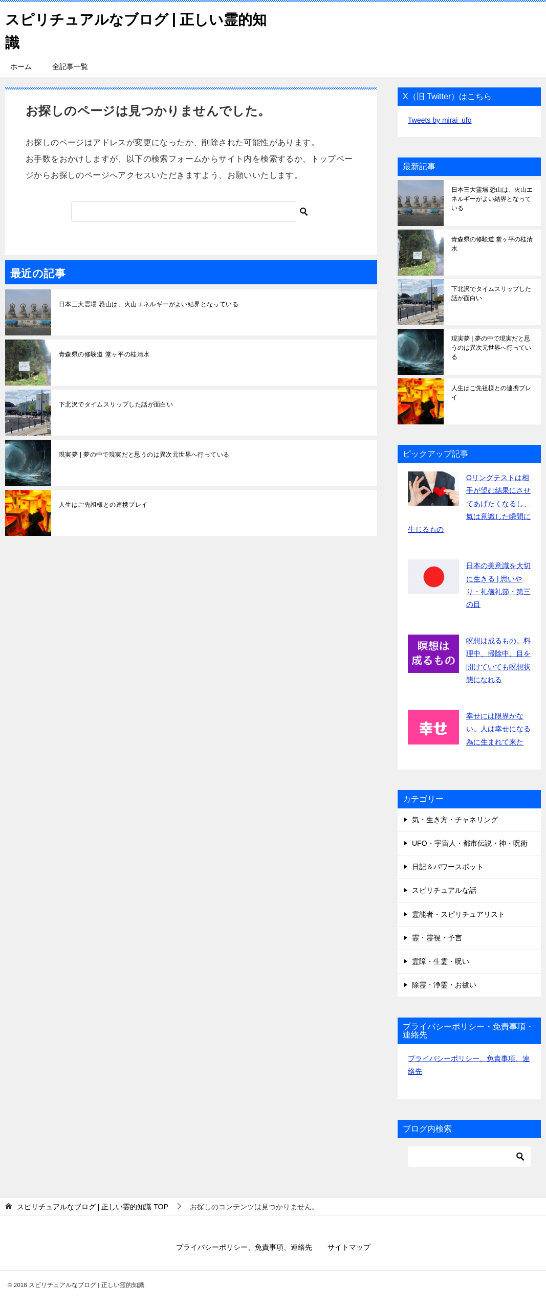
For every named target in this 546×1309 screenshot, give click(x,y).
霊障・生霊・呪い (440, 961)
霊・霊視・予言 (437, 938)
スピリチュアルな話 (444, 890)
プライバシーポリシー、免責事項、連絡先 (244, 1247)
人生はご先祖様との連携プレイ (103, 504)
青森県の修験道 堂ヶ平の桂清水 (104, 354)
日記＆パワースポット (448, 867)
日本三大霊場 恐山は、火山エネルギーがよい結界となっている (148, 304)
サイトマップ (348, 1247)
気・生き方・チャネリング (455, 820)
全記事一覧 (70, 66)
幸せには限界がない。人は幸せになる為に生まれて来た (498, 729)
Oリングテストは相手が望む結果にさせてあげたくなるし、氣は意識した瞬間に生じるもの (469, 503)
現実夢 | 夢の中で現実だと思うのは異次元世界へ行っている (144, 454)
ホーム (21, 66)
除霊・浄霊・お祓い (444, 985)
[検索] (191, 211)
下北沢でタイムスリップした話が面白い (116, 404)
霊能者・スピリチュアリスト (458, 914)
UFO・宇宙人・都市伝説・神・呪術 (470, 843)
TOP (92, 1207)
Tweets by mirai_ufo (440, 120)
